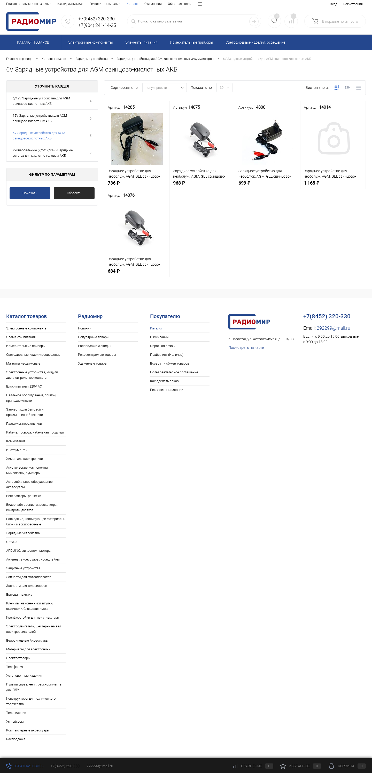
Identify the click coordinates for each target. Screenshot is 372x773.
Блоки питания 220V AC (24, 386)
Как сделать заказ (164, 381)
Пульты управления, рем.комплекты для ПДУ (34, 687)
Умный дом (15, 721)
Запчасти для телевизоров (26, 586)
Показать (29, 193)
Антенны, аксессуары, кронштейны (33, 559)
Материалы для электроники (28, 649)
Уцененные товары (92, 363)
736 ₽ (137, 185)
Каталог (12, 4)
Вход (333, 4)
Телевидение (16, 713)
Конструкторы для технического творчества (31, 701)
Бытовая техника (19, 594)
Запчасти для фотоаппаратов (28, 577)
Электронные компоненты (26, 328)
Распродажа (15, 739)
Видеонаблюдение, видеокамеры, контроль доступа (32, 507)
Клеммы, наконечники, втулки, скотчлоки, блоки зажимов (29, 606)
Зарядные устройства (23, 533)
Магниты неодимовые (23, 363)
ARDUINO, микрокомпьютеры (28, 551)
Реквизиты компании (166, 390)
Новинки (84, 328)
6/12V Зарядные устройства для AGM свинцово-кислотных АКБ (41, 101)
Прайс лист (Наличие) (92, 4)
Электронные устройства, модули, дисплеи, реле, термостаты (32, 375)
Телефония (14, 667)
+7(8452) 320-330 (65, 766)
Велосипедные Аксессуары (27, 640)
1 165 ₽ (333, 185)
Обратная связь (59, 4)
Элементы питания (21, 337)
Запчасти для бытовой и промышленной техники (24, 412)
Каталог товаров (32, 42)
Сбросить (74, 193)
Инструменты (16, 450)
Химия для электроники (24, 459)
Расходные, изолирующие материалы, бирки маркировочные (35, 521)
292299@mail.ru (333, 328)
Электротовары (18, 658)
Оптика (11, 542)
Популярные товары (93, 337)
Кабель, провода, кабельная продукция (36, 432)
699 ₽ (267, 185)
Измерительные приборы (25, 346)
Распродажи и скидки (94, 346)
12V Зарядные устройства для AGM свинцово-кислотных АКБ (40, 118)
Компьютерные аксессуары (28, 730)
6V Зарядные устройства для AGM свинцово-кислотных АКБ (39, 135)
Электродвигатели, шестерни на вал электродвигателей (33, 629)
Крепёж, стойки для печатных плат (32, 617)
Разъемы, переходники (24, 423)
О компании (32, 4)
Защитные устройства (23, 568)
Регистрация (353, 4)
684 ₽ (137, 273)
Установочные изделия (24, 675)
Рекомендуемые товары (97, 355)
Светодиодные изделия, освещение (33, 355)
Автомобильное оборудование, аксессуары (29, 484)
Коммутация (16, 441)
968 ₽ (202, 185)
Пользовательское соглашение (174, 372)
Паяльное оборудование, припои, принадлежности (31, 398)
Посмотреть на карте (246, 347)
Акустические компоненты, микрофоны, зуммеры (27, 470)
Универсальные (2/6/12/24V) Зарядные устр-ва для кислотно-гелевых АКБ (43, 152)
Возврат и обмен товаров (133, 4)
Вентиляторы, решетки (23, 496)
